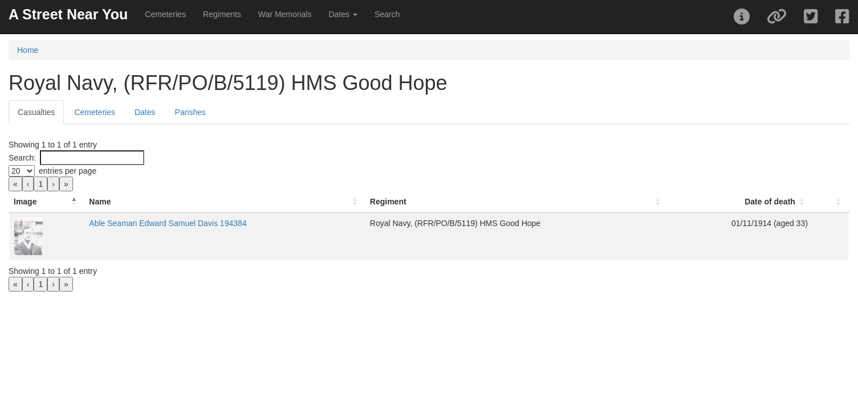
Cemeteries (165, 14)
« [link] (15, 183)
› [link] (53, 183)
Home (27, 50)
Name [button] (187, 201)
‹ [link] (28, 183)
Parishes (190, 112)
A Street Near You (68, 14)
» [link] (66, 183)
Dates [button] (342, 14)
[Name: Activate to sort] (251, 201)
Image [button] (25, 201)
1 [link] (40, 183)
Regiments (222, 14)
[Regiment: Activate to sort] (461, 201)
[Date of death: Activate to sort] (681, 201)
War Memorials (285, 14)
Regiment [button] (352, 201)
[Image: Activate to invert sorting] (90, 201)
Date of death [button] (727, 201)
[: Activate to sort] (809, 201)
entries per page (67, 170)
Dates (145, 112)
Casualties (36, 112)
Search (387, 14)
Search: (22, 157)
